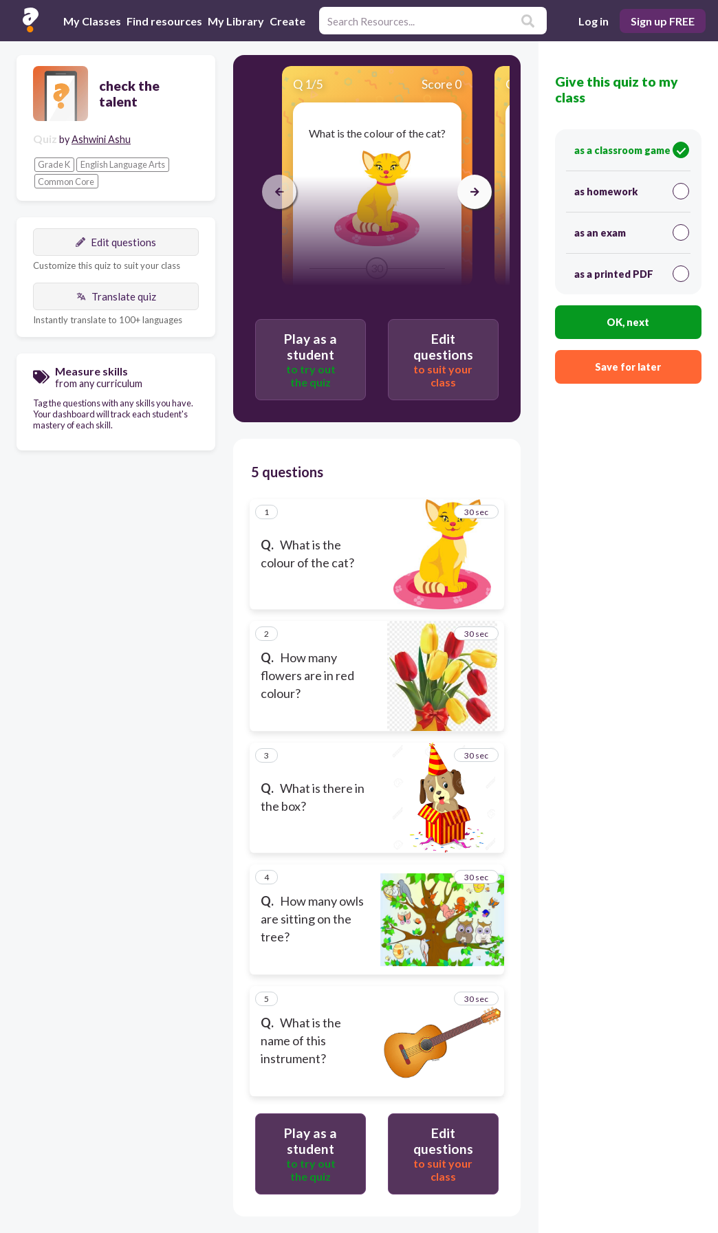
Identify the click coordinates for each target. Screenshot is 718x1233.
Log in (593, 21)
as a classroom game (631, 150)
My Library (236, 21)
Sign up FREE (663, 21)
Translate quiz (116, 296)
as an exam (631, 232)
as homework (631, 191)
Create (287, 21)
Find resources (164, 21)
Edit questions (116, 242)
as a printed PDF (631, 273)
